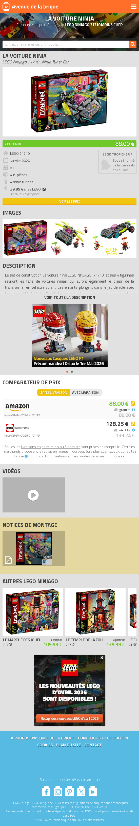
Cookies (45, 745)
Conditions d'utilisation (103, 738)
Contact (93, 745)
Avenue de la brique (30, 6)
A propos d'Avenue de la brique (43, 738)
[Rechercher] (132, 44)
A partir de (13, 144)
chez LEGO (28, 189)
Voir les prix (69, 201)
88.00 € (124, 143)
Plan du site (68, 745)
